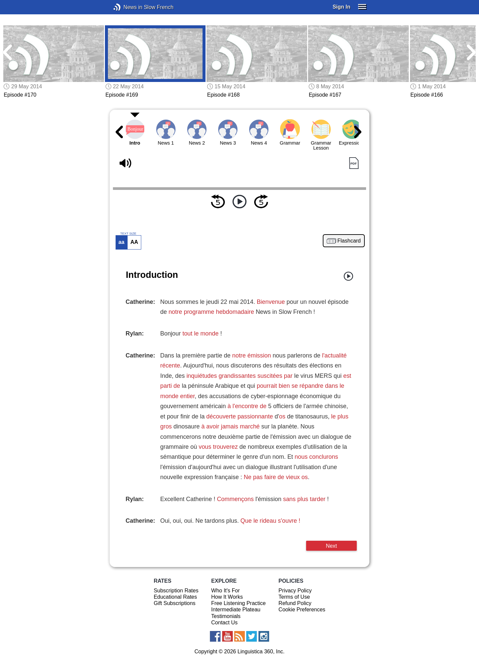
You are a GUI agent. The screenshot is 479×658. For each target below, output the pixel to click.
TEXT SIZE (128, 233)
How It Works (227, 597)
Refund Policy (294, 603)
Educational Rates (175, 597)
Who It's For (225, 590)
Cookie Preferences (301, 609)
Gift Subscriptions (174, 603)
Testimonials (225, 616)
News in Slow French (127, 7)
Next (331, 546)
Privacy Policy (295, 590)
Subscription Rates (176, 590)
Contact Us (224, 622)
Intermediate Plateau (235, 609)
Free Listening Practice (238, 603)
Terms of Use (294, 597)
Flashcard (349, 241)
